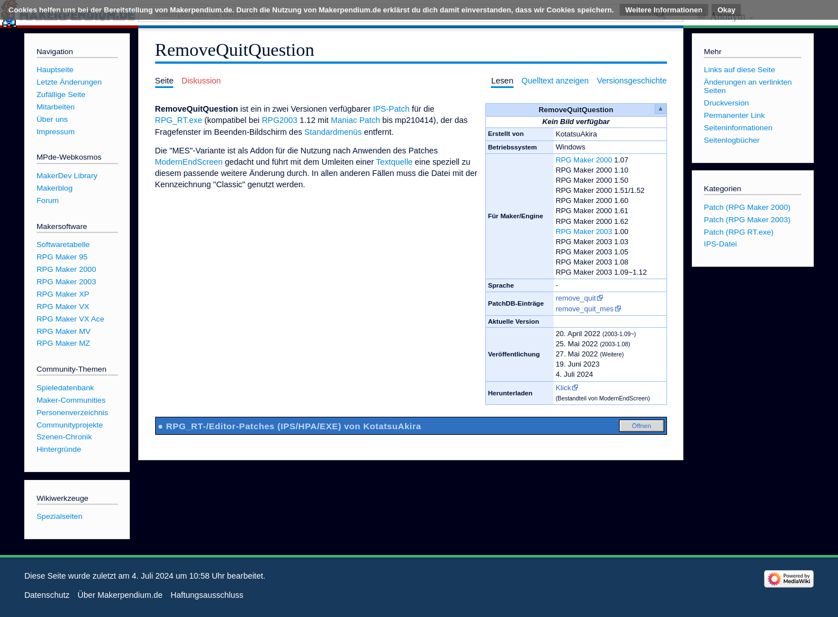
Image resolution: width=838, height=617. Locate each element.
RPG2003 (279, 120)
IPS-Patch (391, 108)
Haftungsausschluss (206, 595)
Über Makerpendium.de (120, 595)
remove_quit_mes (585, 309)
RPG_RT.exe (179, 120)
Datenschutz (46, 595)
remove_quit (576, 298)
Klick (563, 388)
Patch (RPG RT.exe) (739, 232)
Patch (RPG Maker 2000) (747, 207)
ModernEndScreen (189, 161)
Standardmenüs (333, 131)
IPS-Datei (720, 244)
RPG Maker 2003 (584, 231)
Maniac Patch (355, 120)
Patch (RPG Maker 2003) (747, 219)
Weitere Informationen (664, 10)
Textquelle (394, 161)
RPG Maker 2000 (584, 160)
